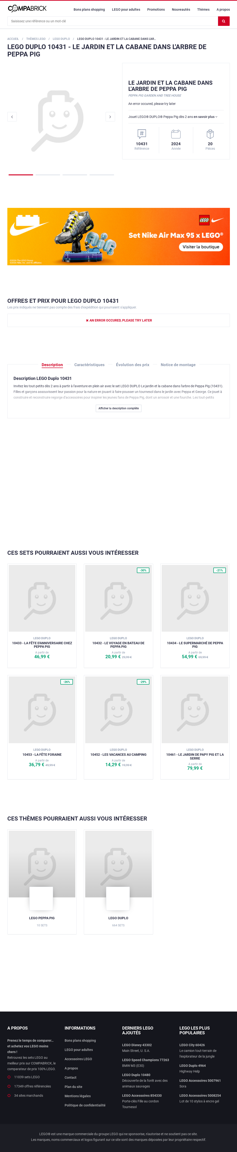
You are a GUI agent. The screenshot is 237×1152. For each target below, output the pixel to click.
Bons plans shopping (89, 9)
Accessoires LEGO (78, 1059)
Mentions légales (78, 1096)
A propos (223, 9)
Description (52, 364)
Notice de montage (178, 364)
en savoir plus (205, 117)
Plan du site (73, 1087)
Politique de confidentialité (85, 1105)
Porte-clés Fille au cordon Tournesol (142, 1101)
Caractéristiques (89, 364)
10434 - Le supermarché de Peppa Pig (195, 642)
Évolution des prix (132, 364)
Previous (12, 116)
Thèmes (203, 9)
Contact (70, 1077)
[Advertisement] (118, 484)
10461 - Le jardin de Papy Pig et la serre (195, 754)
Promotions (156, 9)
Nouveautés (181, 9)
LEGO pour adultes (126, 9)
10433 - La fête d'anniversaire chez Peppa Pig (42, 642)
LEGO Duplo (118, 918)
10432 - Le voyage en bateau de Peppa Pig (118, 642)
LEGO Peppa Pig (42, 918)
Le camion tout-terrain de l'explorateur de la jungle (197, 1050)
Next (110, 116)
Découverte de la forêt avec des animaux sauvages (145, 1080)
